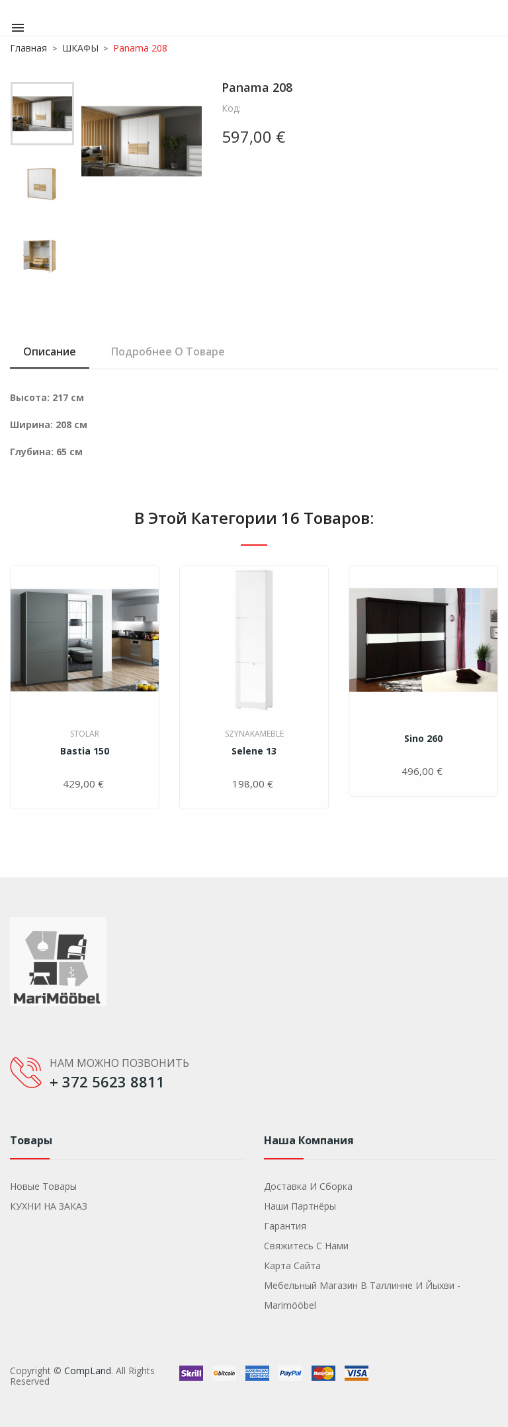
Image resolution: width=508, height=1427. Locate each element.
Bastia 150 (84, 751)
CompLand (87, 1370)
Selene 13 (254, 751)
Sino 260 (423, 738)
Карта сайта (292, 1265)
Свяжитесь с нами (306, 1245)
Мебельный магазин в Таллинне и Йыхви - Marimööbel (362, 1295)
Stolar (84, 733)
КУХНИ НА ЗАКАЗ (48, 1206)
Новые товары (43, 1186)
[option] (42, 117)
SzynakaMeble (254, 733)
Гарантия (285, 1226)
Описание (49, 351)
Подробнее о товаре (168, 351)
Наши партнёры (300, 1206)
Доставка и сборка (308, 1186)
